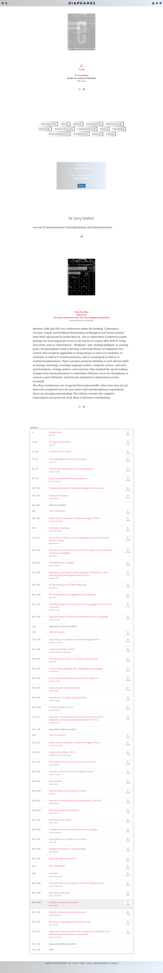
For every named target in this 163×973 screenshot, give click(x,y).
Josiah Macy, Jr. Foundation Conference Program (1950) (74, 526)
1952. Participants (57, 743)
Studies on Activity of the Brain (63, 910)
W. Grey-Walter (82, 79)
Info (69, 971)
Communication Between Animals (65, 696)
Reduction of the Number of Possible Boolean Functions (75, 808)
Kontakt (89, 971)
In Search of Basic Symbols (61, 715)
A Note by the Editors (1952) (62, 760)
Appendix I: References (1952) (62, 866)
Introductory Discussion (60, 459)
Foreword (53, 881)
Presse (75, 971)
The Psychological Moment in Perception (68, 467)
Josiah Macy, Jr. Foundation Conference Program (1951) (74, 647)
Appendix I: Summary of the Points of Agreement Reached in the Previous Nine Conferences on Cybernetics (79, 940)
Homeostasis (55, 789)
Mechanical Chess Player (60, 828)
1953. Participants (57, 874)
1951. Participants (57, 640)
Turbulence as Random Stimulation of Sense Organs (73, 837)
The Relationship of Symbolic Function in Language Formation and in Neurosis (80, 613)
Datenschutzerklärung (101, 971)
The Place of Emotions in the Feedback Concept (71, 779)
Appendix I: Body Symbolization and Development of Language (78, 624)
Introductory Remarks (59, 536)
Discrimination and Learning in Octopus (67, 799)
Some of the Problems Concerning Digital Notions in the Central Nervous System (79, 546)
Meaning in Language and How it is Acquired (70, 930)
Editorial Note (55, 440)
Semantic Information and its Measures (67, 920)
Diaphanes (81, 3)
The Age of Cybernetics (60, 450)
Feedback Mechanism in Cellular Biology (67, 857)
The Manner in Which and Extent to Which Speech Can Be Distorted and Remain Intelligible (80, 559)
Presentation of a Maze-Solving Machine (68, 705)
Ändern (81, 190)
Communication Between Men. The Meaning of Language (76, 676)
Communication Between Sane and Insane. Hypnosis (73, 686)
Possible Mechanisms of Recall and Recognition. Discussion (76, 496)
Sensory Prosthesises (58, 503)
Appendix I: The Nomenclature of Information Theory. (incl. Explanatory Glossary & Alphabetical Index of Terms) (76, 726)
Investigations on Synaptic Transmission (67, 847)
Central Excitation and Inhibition (64, 818)
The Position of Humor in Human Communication (72, 770)
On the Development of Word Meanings (67, 593)
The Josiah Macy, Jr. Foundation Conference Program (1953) (76, 891)
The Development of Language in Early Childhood (72, 602)
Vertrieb (82, 971)
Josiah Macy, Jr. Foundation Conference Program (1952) (74, 750)
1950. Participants (57, 519)
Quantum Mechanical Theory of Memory (68, 486)
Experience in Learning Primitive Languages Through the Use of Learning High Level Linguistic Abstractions (78, 581)
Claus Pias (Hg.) (81, 320)
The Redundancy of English (61, 570)
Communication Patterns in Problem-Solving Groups (73, 667)
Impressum (114, 971)
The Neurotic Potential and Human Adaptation (71, 476)
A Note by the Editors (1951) (62, 657)
